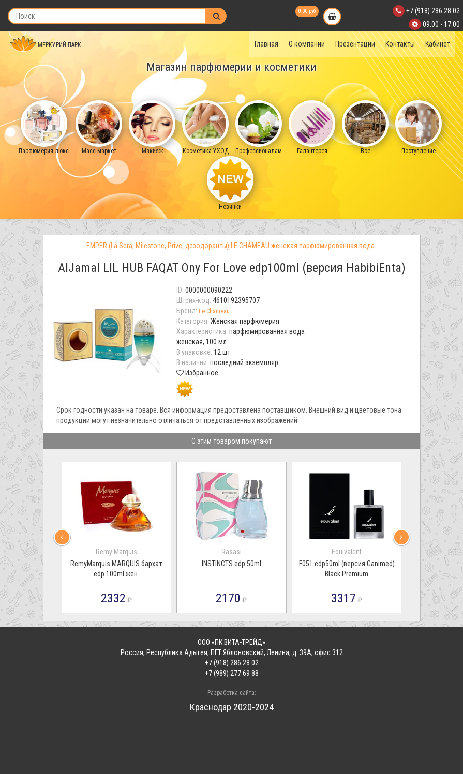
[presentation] (62, 537)
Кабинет (437, 44)
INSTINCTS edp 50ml (231, 563)
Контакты (400, 44)
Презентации (355, 44)
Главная (266, 44)
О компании (307, 44)
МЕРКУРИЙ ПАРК (45, 45)
